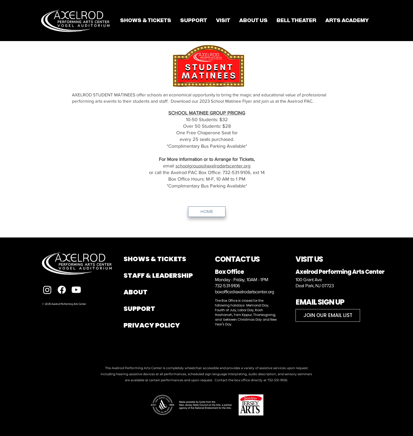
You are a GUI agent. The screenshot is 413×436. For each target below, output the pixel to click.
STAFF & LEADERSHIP (158, 275)
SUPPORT (139, 308)
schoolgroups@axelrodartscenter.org (212, 166)
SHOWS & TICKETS (155, 259)
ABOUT (136, 292)
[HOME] (206, 211)
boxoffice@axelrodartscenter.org (244, 291)
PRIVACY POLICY (152, 325)
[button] (223, 20)
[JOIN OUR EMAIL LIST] (328, 315)
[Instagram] (47, 289)
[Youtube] (76, 289)
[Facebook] (61, 289)
